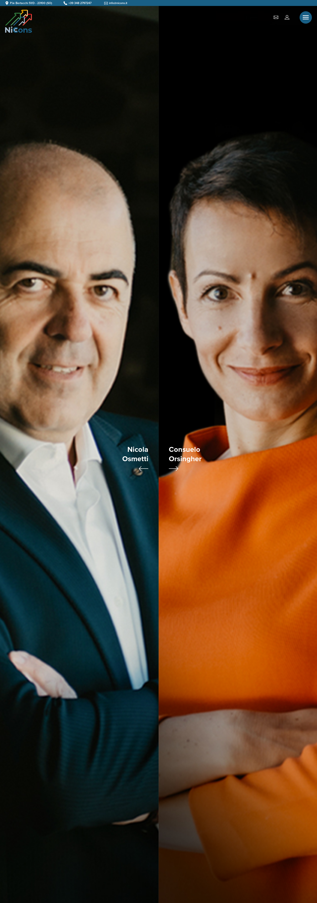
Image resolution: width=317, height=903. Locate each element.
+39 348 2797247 (79, 3)
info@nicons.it (118, 3)
